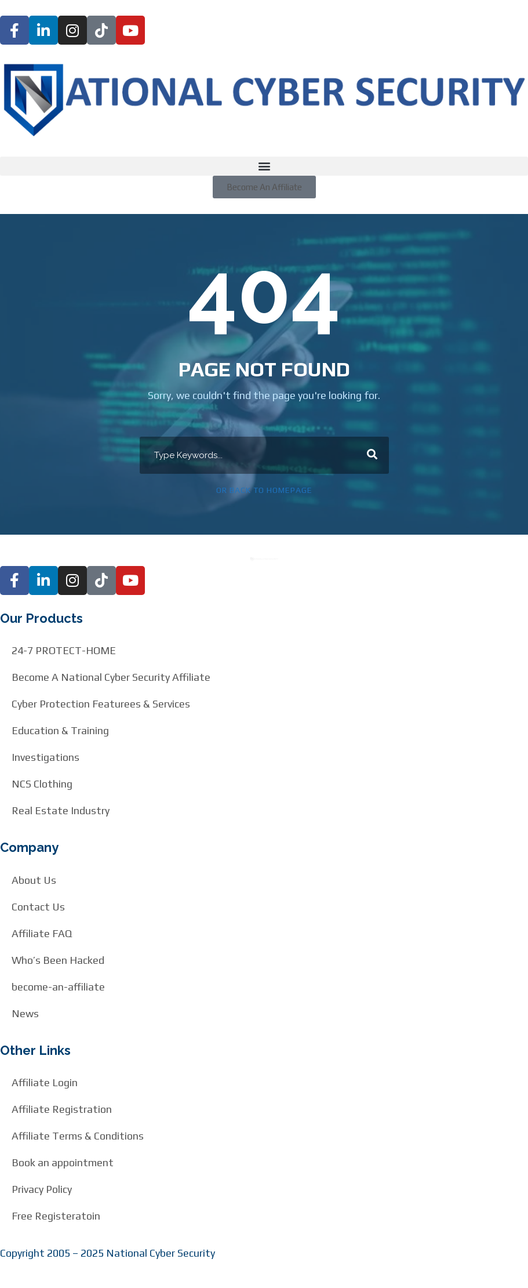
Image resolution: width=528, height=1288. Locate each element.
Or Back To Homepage (264, 490)
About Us (34, 880)
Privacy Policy (42, 1189)
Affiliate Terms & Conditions (78, 1136)
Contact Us (38, 907)
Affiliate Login (45, 1082)
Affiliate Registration (62, 1109)
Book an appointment (63, 1162)
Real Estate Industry (61, 810)
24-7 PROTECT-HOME (64, 650)
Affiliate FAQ (42, 933)
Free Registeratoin (56, 1216)
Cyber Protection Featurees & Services (101, 704)
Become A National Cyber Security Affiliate (111, 677)
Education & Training (60, 730)
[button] (264, 166)
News (25, 1013)
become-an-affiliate (58, 987)
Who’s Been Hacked (58, 960)
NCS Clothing (42, 784)
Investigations (45, 757)
